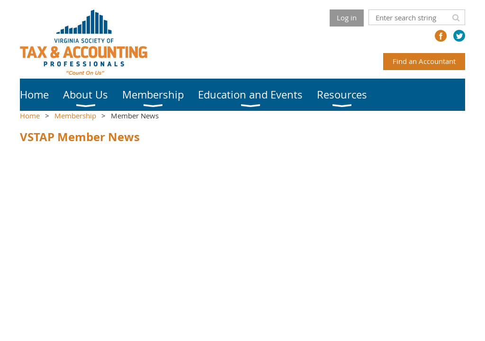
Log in (347, 17)
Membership (75, 115)
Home (30, 115)
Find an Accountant (424, 61)
